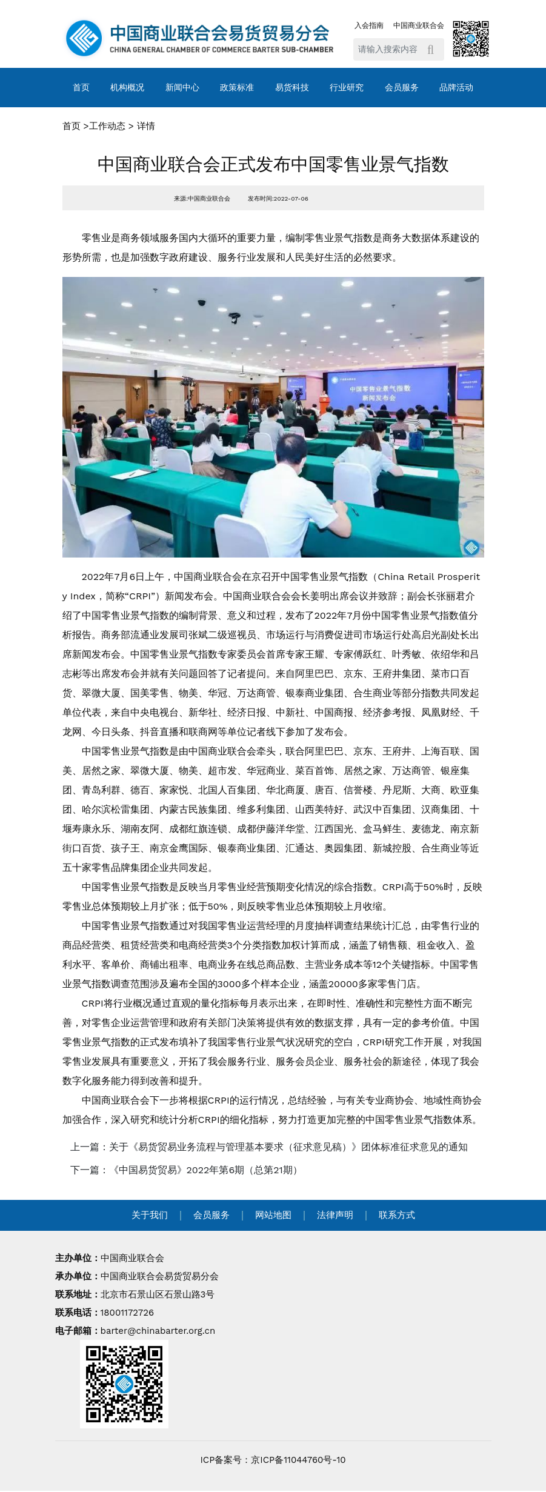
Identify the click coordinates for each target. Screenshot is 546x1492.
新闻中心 (182, 87)
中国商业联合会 (418, 25)
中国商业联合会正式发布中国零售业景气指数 (273, 164)
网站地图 (273, 1215)
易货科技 (292, 87)
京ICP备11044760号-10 (298, 1459)
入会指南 (369, 25)
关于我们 (150, 1215)
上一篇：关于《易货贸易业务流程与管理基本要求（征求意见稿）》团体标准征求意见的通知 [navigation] (269, 1147)
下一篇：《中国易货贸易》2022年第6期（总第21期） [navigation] (186, 1170)
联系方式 (397, 1215)
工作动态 (107, 126)
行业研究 (347, 87)
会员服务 (402, 87)
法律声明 (335, 1215)
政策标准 (237, 87)
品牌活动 (456, 87)
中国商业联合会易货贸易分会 (160, 1276)
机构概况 (127, 87)
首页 (81, 87)
